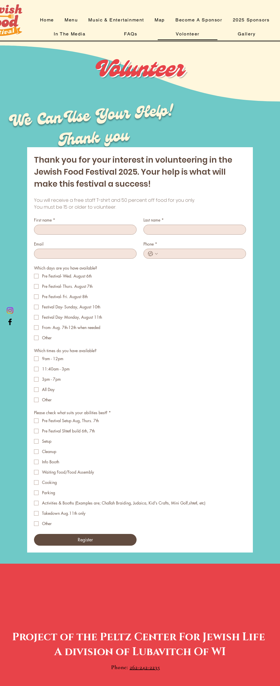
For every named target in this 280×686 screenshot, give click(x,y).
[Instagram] (10, 310)
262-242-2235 (145, 667)
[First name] (83, 229)
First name (44, 220)
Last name (153, 220)
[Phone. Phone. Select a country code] (153, 253)
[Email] (83, 253)
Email (38, 244)
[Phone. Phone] (200, 253)
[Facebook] (10, 322)
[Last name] (193, 229)
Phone (150, 244)
